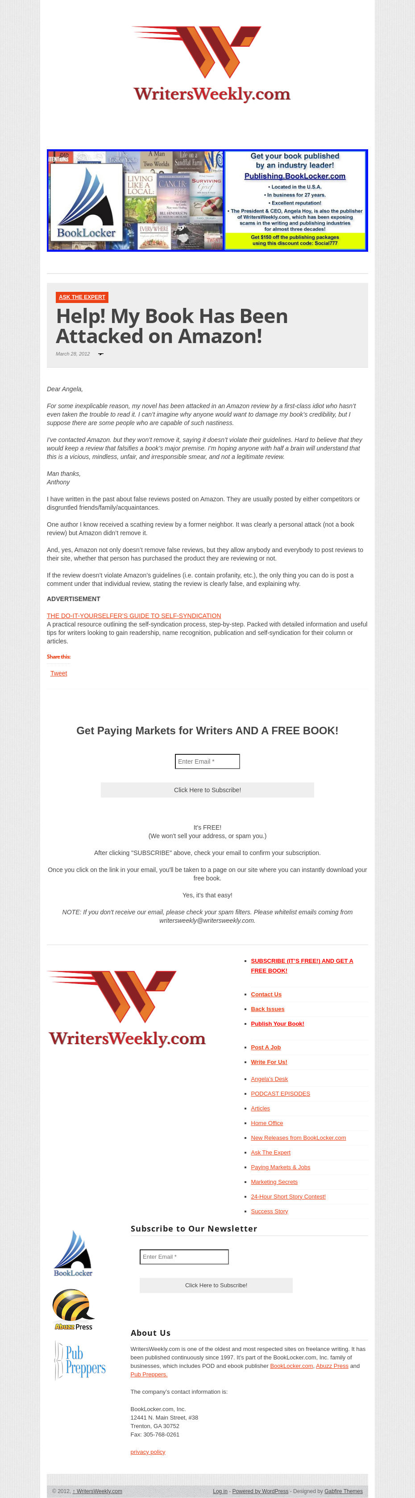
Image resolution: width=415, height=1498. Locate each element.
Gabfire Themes (343, 1491)
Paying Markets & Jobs (281, 1167)
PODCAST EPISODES (281, 1093)
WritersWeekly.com (97, 1491)
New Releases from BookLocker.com (298, 1137)
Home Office (267, 1123)
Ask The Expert (82, 297)
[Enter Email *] (207, 761)
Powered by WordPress (260, 1491)
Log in (220, 1491)
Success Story (269, 1211)
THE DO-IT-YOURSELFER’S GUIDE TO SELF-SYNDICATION (134, 615)
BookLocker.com (291, 1366)
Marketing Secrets (274, 1182)
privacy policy (148, 1452)
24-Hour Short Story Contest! (288, 1196)
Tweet (58, 673)
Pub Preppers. (149, 1374)
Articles (260, 1108)
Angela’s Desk (269, 1079)
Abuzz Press (332, 1366)
